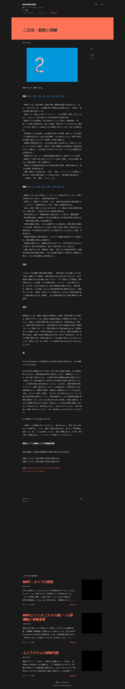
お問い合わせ (53, 13)
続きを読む (73, 604)
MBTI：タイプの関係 (38, 582)
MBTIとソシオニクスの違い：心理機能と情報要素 (48, 617)
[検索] (96, 4)
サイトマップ (41, 13)
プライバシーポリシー (27, 13)
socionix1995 (29, 4)
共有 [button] (91, 49)
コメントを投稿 (30, 604)
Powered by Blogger (62, 682)
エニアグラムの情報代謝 (40, 653)
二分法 (92, 58)
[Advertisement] (52, 484)
